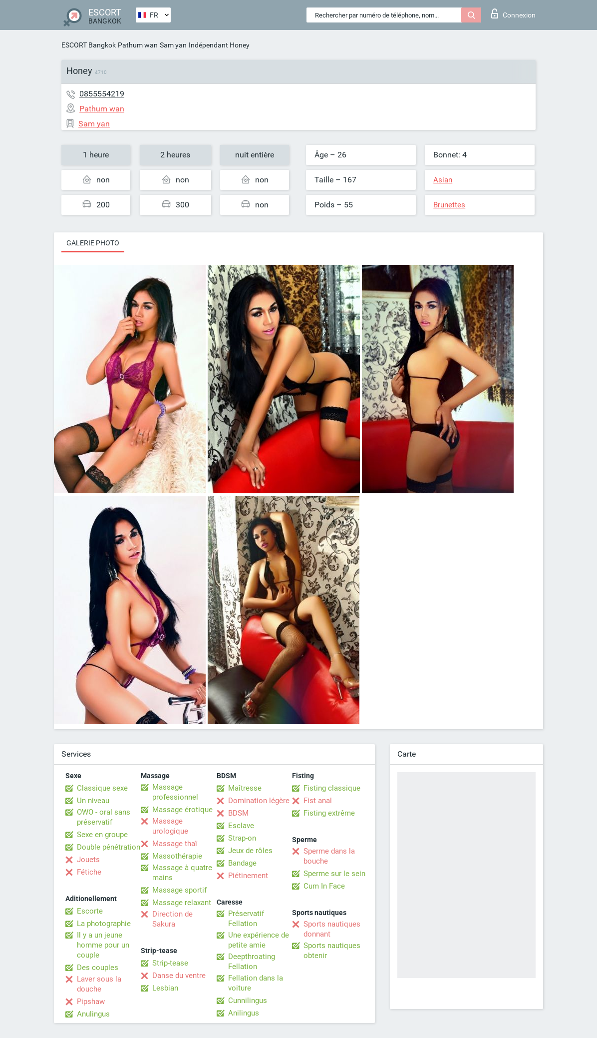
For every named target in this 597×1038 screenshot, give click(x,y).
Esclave (241, 825)
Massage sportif (179, 890)
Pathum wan (138, 45)
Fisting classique (331, 788)
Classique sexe (102, 788)
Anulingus (93, 1014)
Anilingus (243, 1013)
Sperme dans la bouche (329, 856)
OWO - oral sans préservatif (103, 817)
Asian (442, 179)
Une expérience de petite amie (258, 940)
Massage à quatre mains (182, 872)
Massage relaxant (181, 902)
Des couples (97, 967)
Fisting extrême (329, 813)
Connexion (513, 13)
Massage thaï (174, 843)
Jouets (88, 859)
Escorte (90, 911)
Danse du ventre (179, 975)
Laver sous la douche (99, 984)
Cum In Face (324, 886)
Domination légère (259, 800)
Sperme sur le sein (334, 873)
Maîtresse (245, 788)
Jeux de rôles (250, 850)
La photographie (104, 923)
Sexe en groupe (102, 834)
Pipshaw (91, 1001)
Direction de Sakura (172, 919)
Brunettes (449, 204)
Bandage (242, 863)
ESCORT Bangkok (88, 45)
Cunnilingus (247, 1000)
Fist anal (317, 800)
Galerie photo (92, 243)
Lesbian (165, 988)
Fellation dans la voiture (255, 983)
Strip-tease (170, 963)
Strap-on (242, 838)
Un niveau (93, 800)
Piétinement (248, 875)
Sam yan (173, 45)
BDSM (238, 813)
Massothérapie (177, 856)
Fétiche (89, 872)
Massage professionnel (175, 792)
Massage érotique (182, 809)
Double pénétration (108, 847)
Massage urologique (170, 826)
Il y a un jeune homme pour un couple (103, 945)
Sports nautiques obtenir (331, 950)
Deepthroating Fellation (251, 961)
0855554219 (101, 93)
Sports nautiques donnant (331, 929)
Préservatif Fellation (246, 918)
